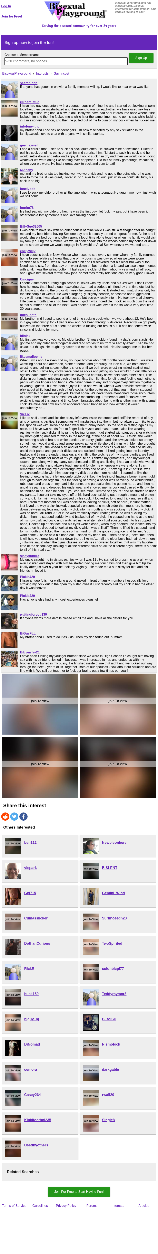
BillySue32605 (31, 226)
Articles (143, 1205)
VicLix (25, 414)
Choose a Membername (22, 55)
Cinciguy (27, 279)
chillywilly (28, 251)
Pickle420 (27, 577)
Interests (118, 1205)
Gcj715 (30, 893)
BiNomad (32, 1044)
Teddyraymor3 (114, 994)
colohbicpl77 (113, 969)
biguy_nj (31, 1019)
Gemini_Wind (113, 893)
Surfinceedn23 (114, 918)
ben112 (30, 843)
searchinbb (28, 83)
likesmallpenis (31, 356)
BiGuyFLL (28, 633)
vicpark (30, 868)
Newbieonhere (114, 843)
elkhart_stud (29, 102)
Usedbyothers (36, 1145)
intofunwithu (30, 126)
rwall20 (108, 1095)
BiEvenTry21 (30, 652)
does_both (28, 315)
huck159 (31, 994)
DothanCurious (37, 943)
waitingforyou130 (33, 614)
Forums (91, 1205)
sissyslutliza (29, 556)
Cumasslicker (36, 918)
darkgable (110, 1070)
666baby (26, 170)
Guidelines (40, 1205)
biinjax (25, 336)
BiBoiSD (109, 1019)
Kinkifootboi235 (37, 1120)
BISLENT (109, 868)
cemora (30, 1070)
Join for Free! (11, 16)
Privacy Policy (66, 1205)
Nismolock (111, 1044)
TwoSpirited (112, 943)
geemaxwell (29, 145)
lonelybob (28, 189)
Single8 (108, 1120)
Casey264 (32, 1095)
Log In (6, 6)
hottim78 (27, 207)
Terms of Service (14, 1205)
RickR (29, 969)
